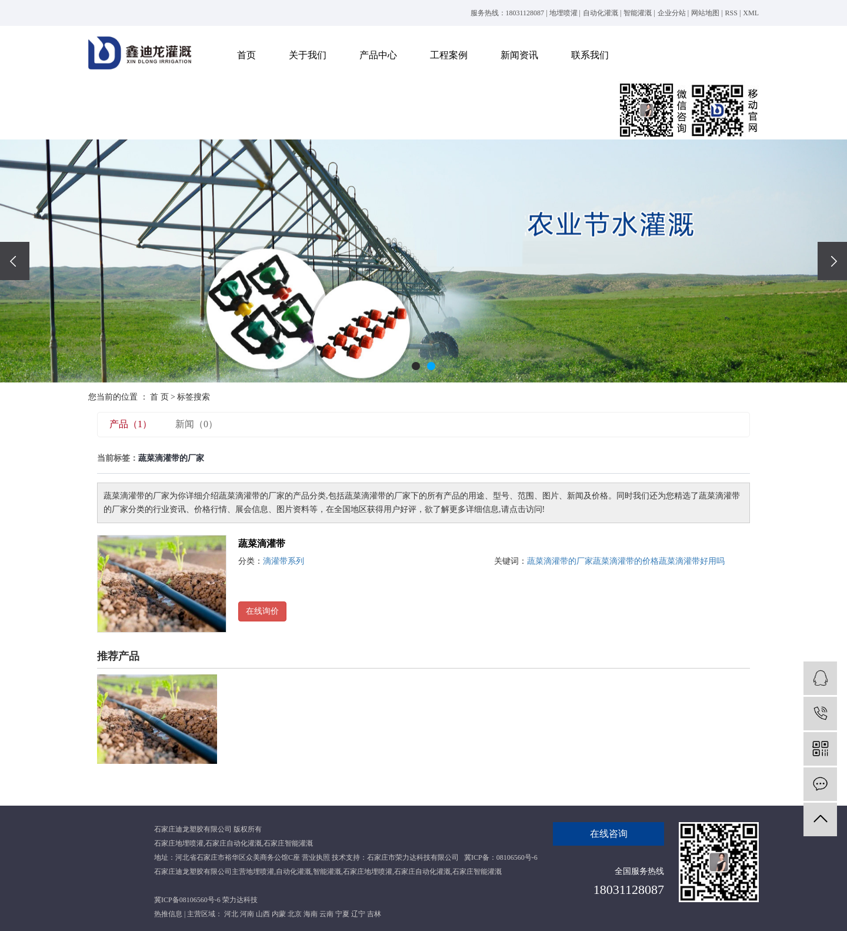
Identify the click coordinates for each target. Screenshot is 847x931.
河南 (247, 914)
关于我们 (307, 55)
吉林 (374, 914)
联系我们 (590, 55)
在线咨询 (609, 834)
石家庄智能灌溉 (288, 843)
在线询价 (262, 611)
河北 (231, 914)
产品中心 (378, 55)
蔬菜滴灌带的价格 (626, 561)
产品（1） (130, 424)
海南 (311, 914)
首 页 (159, 397)
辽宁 (358, 914)
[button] (416, 366)
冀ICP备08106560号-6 (187, 900)
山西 (263, 914)
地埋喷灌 (563, 13)
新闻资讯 (519, 55)
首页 (246, 55)
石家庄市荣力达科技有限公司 (413, 857)
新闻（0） (196, 424)
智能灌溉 (637, 13)
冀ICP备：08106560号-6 (501, 857)
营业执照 (316, 857)
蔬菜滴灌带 (261, 543)
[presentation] (14, 261)
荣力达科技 (240, 900)
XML (751, 13)
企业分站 (672, 13)
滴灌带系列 (283, 561)
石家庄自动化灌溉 (233, 843)
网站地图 (705, 13)
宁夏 (342, 914)
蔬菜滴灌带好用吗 (692, 561)
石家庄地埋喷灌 (179, 843)
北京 (295, 914)
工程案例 (449, 55)
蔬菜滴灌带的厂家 (560, 561)
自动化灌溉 (600, 13)
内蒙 (279, 914)
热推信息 (168, 914)
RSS (731, 13)
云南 (326, 914)
